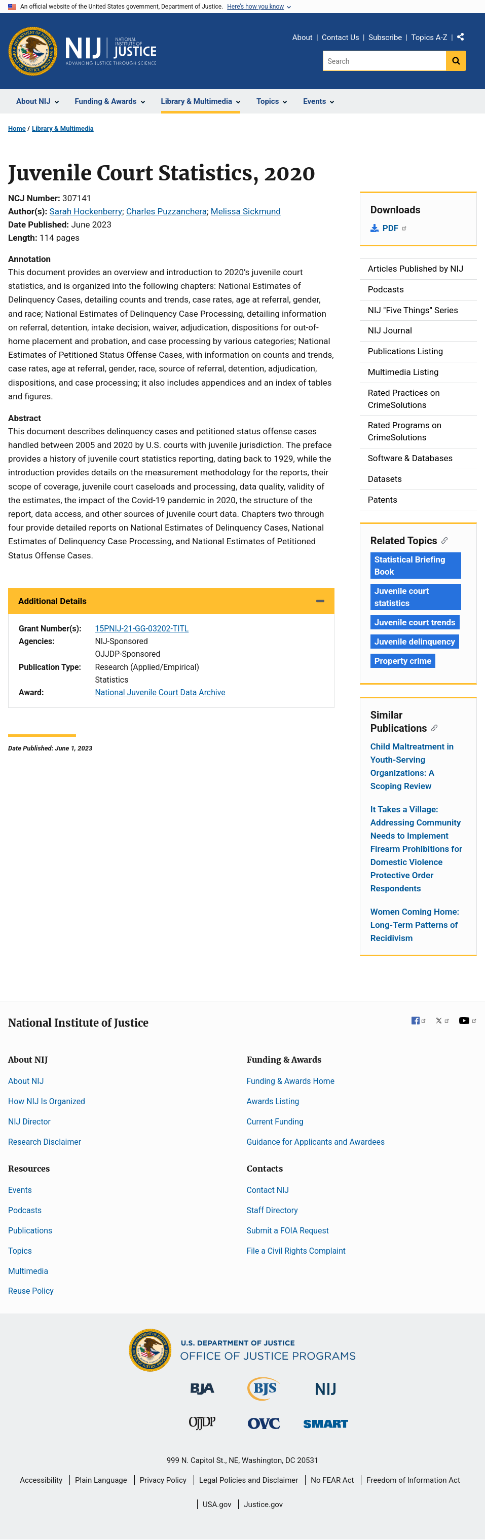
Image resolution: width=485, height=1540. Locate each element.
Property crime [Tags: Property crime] (403, 661)
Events (20, 1190)
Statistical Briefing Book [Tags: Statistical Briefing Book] (410, 565)
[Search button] (456, 61)
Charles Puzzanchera (166, 211)
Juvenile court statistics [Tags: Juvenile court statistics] (402, 597)
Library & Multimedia (63, 128)
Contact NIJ (268, 1190)
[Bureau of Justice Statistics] (263, 1396)
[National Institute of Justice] (326, 1384)
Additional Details (52, 601)
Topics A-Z (429, 37)
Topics (20, 1251)
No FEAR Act (332, 1480)
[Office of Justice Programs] (33, 51)
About (302, 37)
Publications (30, 1230)
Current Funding (275, 1121)
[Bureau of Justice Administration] (202, 1384)
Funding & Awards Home (291, 1081)
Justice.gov (263, 1504)
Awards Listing (273, 1101)
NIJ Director (29, 1121)
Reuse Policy (31, 1291)
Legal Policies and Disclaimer (248, 1480)
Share (464, 39)
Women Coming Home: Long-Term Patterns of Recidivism (414, 925)
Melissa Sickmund (246, 211)
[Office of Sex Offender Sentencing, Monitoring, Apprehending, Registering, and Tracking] (326, 1421)
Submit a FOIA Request (288, 1230)
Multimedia (28, 1271)
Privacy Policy (163, 1480)
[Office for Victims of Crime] (264, 1423)
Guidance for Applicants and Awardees (316, 1142)
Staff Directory (272, 1210)
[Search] (384, 61)
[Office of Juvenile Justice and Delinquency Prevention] (202, 1426)
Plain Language (101, 1480)
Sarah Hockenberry (86, 211)
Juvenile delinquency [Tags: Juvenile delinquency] (415, 641)
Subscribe (385, 37)
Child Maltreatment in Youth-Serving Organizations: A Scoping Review (412, 766)
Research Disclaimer (44, 1142)
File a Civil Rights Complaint (296, 1251)
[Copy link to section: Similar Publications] (432, 727)
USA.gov (217, 1504)
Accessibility (41, 1480)
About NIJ (26, 1081)
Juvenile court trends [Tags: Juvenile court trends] (415, 622)
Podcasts (25, 1210)
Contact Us (340, 37)
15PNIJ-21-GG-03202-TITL (142, 628)
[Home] (111, 51)
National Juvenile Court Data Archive (160, 692)
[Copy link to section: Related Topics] (442, 540)
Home (17, 128)
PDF (395, 228)
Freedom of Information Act (413, 1480)
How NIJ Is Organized (46, 1101)
